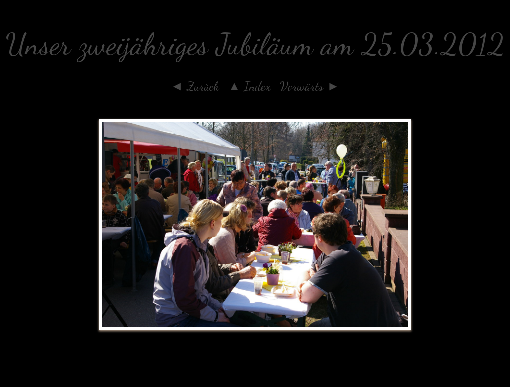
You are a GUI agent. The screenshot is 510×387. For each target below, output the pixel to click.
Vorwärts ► (309, 86)
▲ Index (249, 86)
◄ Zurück (195, 86)
